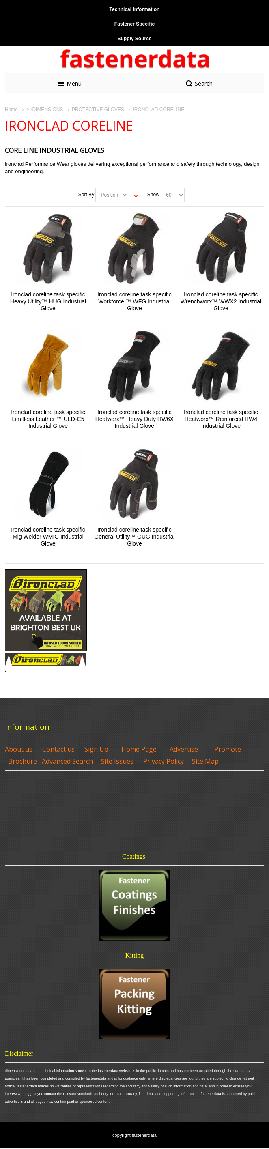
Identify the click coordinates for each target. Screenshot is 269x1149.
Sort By (86, 195)
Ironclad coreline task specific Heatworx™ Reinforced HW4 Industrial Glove (221, 419)
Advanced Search (67, 761)
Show (153, 195)
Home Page (139, 749)
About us (18, 749)
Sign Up (96, 749)
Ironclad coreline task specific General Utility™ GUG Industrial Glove (134, 536)
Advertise (184, 749)
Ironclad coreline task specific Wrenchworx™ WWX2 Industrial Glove (221, 301)
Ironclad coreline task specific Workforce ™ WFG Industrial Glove (134, 301)
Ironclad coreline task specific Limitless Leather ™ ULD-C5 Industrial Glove (48, 419)
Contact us (58, 749)
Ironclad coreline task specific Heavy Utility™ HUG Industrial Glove (48, 301)
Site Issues (117, 761)
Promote (227, 749)
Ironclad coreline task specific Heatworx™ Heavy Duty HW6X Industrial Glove (134, 419)
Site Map (205, 761)
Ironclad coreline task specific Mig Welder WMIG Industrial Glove (48, 536)
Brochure (22, 761)
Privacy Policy (163, 761)
